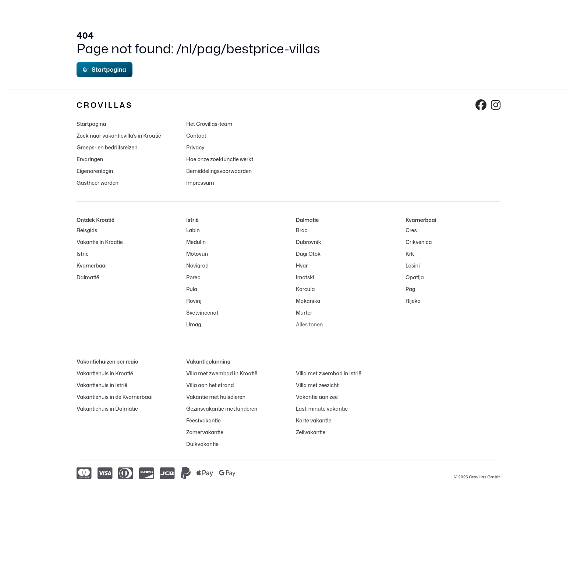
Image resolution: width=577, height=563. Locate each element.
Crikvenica (419, 241)
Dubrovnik (308, 241)
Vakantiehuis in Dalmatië (107, 408)
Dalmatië (88, 277)
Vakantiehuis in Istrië (102, 385)
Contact (196, 135)
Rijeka (413, 300)
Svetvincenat (202, 312)
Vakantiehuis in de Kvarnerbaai (114, 396)
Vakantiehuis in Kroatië (105, 373)
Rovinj (193, 300)
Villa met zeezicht (317, 385)
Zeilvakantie (310, 432)
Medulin (196, 241)
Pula (191, 289)
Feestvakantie (203, 420)
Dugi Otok (308, 253)
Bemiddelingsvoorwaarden (219, 170)
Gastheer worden (97, 182)
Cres (411, 230)
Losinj (413, 265)
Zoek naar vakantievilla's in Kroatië (119, 135)
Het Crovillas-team (209, 123)
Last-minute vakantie (322, 408)
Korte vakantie (313, 420)
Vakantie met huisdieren (215, 396)
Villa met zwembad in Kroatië (222, 373)
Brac (301, 230)
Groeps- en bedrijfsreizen (107, 147)
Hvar (302, 265)
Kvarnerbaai (92, 265)
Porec (193, 277)
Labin (193, 230)
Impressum (200, 182)
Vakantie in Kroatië (100, 241)
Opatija (415, 277)
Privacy (195, 147)
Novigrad (197, 265)
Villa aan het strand (210, 385)
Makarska (308, 300)
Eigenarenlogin (95, 170)
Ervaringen (90, 159)
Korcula (305, 289)
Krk (410, 253)
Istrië (83, 253)
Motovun (197, 253)
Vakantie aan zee (317, 396)
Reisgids (87, 230)
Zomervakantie (204, 432)
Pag (410, 289)
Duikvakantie (202, 443)
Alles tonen (309, 324)
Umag (193, 324)
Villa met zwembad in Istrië (328, 373)
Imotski (305, 277)
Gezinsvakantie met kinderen (221, 408)
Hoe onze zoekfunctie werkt (219, 159)
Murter (304, 312)
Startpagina (104, 69)
